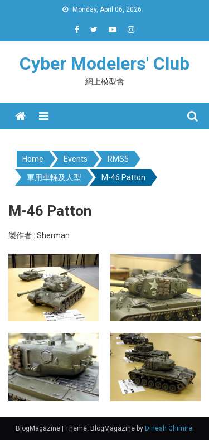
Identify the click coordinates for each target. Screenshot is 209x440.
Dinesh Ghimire (168, 428)
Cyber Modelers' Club (104, 63)
